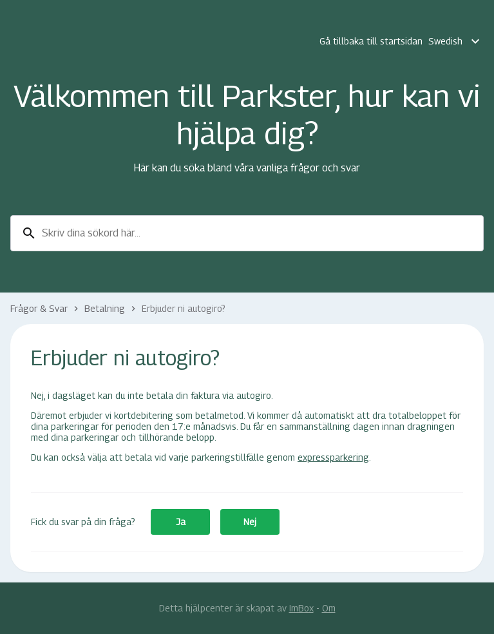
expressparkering (333, 457)
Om (329, 607)
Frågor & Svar (39, 308)
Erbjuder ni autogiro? (183, 308)
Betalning (104, 308)
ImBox (301, 607)
